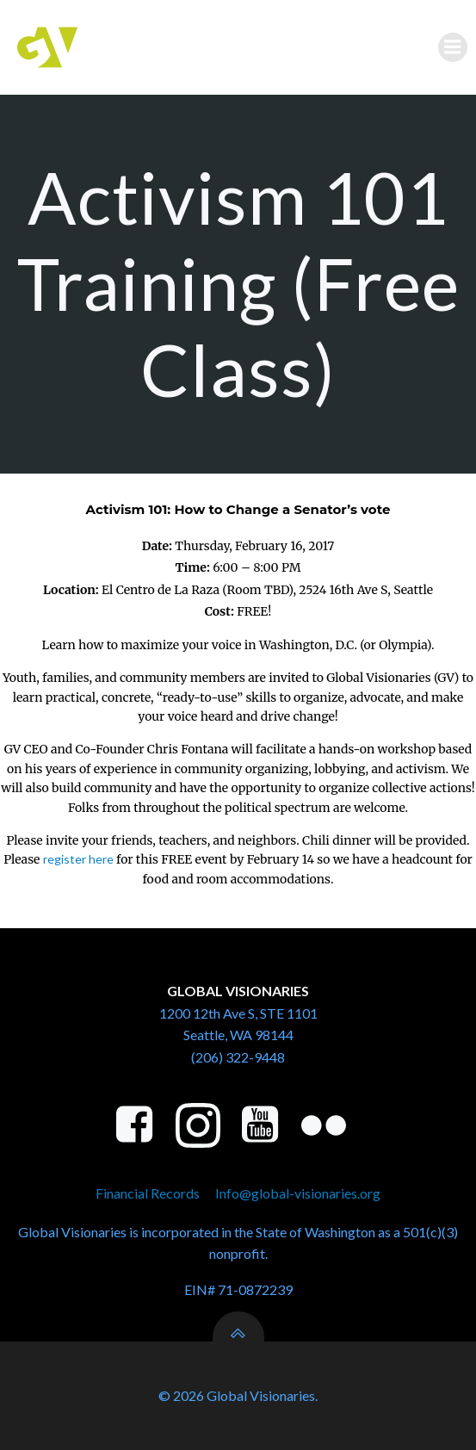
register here (78, 859)
